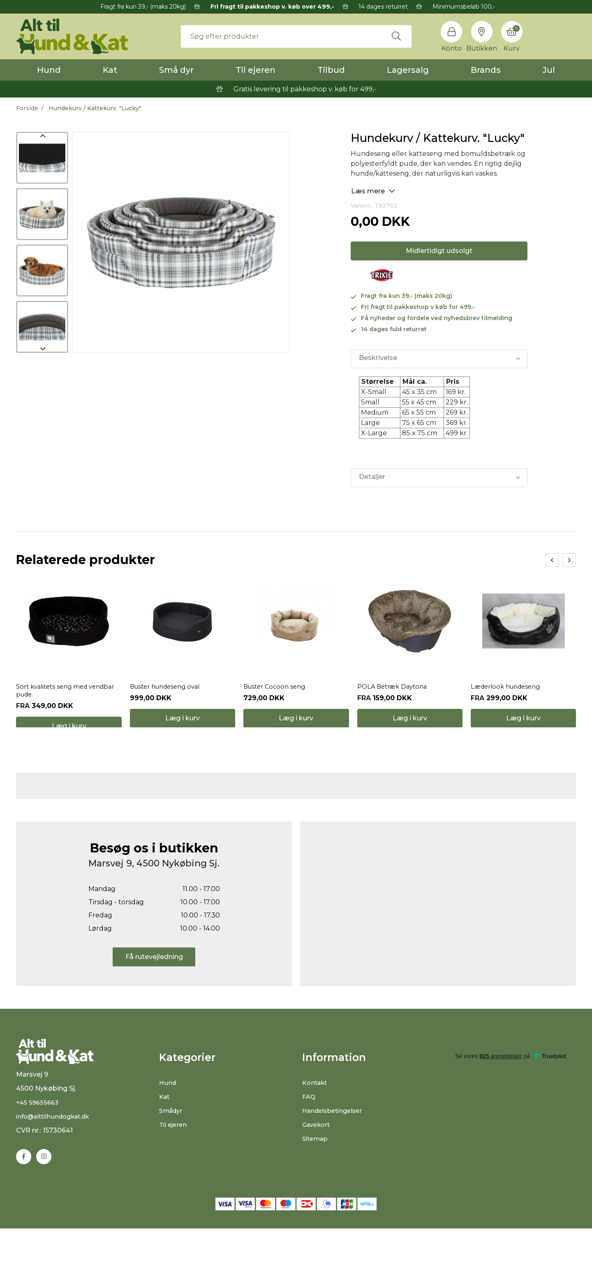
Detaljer (371, 477)
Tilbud (331, 70)
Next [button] (42, 349)
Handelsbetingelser (335, 1136)
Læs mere (373, 190)
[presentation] (552, 560)
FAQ (309, 1122)
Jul (549, 70)
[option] (42, 158)
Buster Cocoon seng (276, 699)
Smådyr (172, 1136)
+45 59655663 (39, 1136)
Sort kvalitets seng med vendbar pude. (55, 703)
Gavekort (317, 1150)
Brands (486, 70)
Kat (110, 70)
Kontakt (316, 1108)
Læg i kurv (69, 739)
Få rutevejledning (154, 982)
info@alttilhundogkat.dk (56, 1150)
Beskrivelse (377, 358)
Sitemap (316, 1164)
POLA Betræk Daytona (394, 699)
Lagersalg (408, 70)
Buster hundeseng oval (169, 699)
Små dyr (176, 70)
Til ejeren (255, 70)
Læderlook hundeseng (509, 699)
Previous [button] (42, 136)
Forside (27, 108)
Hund (49, 70)
